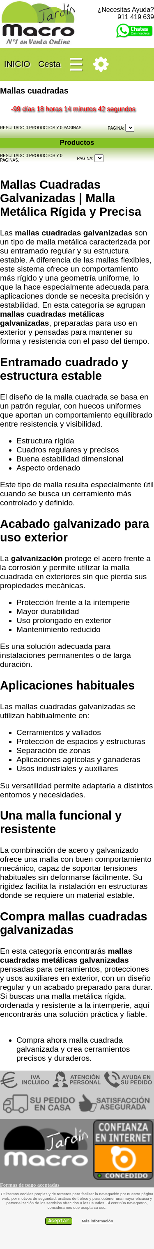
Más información (97, 1221)
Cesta (49, 63)
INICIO (17, 63)
